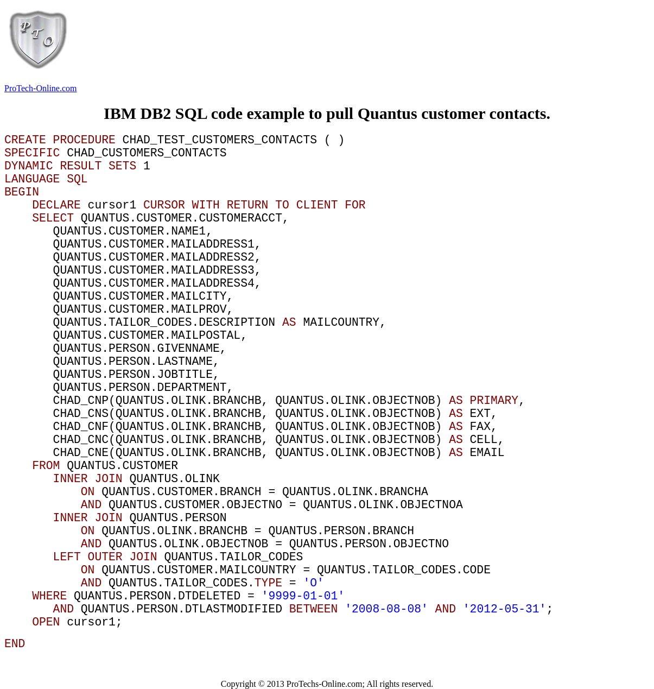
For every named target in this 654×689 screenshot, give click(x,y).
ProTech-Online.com (40, 88)
